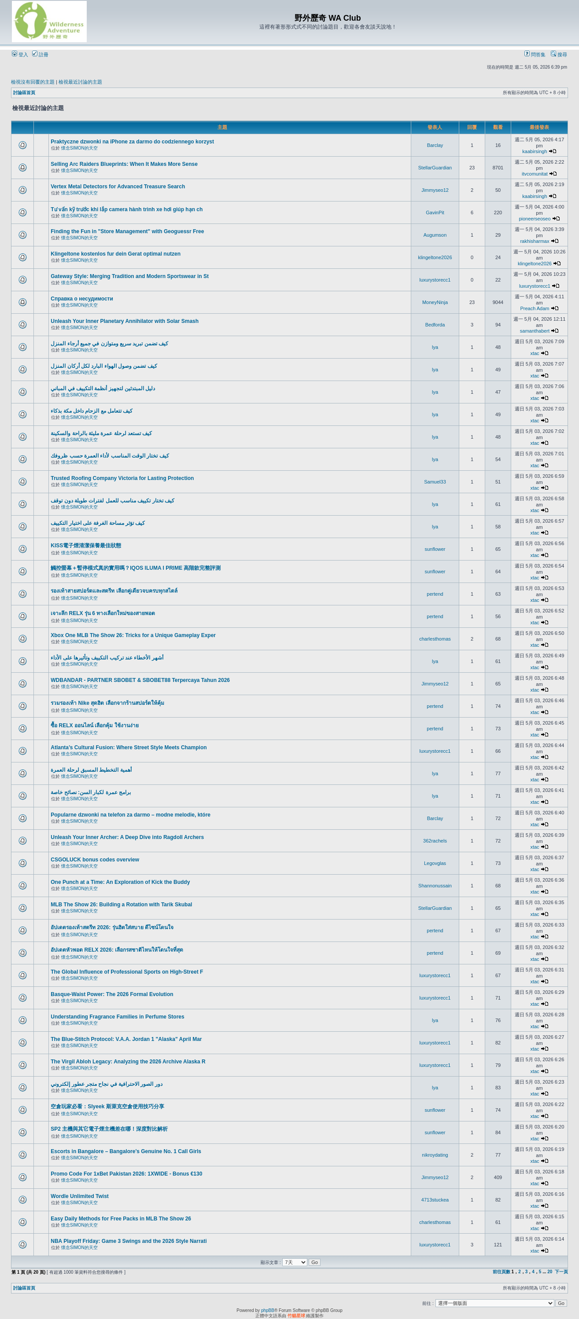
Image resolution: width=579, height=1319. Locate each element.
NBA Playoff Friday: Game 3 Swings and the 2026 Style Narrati (129, 1241)
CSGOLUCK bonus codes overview (95, 860)
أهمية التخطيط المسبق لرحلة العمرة (91, 770)
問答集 (535, 54)
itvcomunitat (535, 173)
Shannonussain (435, 885)
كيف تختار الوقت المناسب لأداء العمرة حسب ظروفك (110, 456)
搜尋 (559, 54)
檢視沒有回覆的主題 (33, 81)
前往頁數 (501, 1271)
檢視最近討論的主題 (80, 81)
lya (435, 347)
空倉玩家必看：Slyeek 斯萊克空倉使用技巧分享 (107, 1106)
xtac (534, 353)
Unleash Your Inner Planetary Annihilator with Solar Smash (125, 321)
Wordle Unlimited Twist (80, 1196)
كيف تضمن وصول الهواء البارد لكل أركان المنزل (104, 366)
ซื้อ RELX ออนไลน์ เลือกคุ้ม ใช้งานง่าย (94, 725)
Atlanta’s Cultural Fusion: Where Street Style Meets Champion (129, 747)
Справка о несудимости (82, 299)
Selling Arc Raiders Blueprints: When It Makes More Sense (124, 164)
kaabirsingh (534, 151)
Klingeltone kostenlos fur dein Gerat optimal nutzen (116, 254)
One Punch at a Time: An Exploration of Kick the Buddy (120, 882)
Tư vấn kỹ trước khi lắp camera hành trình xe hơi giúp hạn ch (127, 209)
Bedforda (435, 324)
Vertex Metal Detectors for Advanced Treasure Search (118, 186)
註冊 (40, 54)
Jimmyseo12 (435, 190)
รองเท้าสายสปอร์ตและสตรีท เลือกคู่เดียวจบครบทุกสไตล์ (114, 591)
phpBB (267, 1310)
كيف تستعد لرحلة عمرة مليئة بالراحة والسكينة (101, 433)
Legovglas (435, 863)
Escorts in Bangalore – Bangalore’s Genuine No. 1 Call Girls (126, 1151)
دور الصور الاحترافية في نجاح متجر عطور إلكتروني (106, 1084)
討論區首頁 (24, 92)
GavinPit (435, 212)
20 (549, 1271)
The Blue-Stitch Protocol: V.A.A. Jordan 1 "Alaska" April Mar (126, 1039)
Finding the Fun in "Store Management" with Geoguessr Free (127, 231)
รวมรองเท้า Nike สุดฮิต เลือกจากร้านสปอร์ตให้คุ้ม (107, 703)
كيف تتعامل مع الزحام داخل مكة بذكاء (92, 411)
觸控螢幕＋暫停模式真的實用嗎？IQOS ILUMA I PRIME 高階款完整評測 (136, 568)
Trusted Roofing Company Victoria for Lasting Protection (122, 478)
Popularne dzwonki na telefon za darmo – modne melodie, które (130, 815)
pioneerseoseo (534, 218)
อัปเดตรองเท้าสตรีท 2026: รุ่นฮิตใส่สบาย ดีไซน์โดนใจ (112, 927)
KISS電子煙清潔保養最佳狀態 (86, 545)
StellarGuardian (435, 167)
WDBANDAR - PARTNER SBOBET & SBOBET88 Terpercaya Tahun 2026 (140, 680)
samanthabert (534, 330)
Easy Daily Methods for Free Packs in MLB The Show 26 (121, 1219)
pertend (435, 594)
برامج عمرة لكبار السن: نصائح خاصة (91, 792)
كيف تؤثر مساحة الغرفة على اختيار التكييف (98, 523)
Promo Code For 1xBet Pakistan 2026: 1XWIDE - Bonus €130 (126, 1174)
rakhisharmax (534, 241)
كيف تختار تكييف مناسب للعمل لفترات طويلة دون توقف (112, 501)
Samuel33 (435, 481)
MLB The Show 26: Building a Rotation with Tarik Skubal (121, 904)
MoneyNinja (435, 302)
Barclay (435, 145)
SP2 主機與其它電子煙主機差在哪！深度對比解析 (109, 1129)
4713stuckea (435, 1199)
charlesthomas (435, 638)
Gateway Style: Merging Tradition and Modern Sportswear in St (130, 276)
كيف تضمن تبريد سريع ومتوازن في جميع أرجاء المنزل (109, 344)
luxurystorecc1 (435, 279)
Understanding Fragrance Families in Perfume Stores (117, 1017)
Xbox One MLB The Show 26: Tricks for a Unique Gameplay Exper (133, 635)
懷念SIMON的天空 (79, 148)
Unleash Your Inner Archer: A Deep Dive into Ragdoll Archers (127, 837)
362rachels (435, 840)
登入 (20, 54)
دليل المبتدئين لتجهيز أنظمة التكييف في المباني (103, 388)
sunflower (434, 549)
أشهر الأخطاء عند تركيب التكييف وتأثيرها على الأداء (107, 658)
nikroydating (435, 1155)
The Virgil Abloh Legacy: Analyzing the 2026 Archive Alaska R (128, 1062)
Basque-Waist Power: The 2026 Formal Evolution (112, 994)
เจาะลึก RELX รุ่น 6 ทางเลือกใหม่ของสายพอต (103, 613)
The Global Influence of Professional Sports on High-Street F (127, 972)
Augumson (435, 235)
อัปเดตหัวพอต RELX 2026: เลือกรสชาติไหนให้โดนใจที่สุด (117, 950)
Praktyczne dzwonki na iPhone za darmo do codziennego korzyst (132, 142)
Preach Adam (534, 308)
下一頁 (561, 1271)
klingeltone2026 (435, 257)
